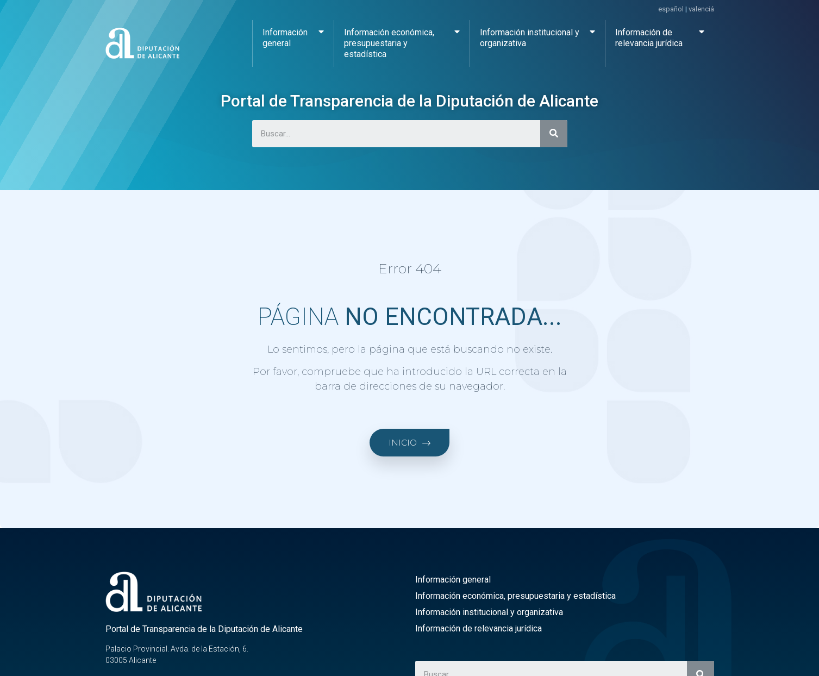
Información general (293, 35)
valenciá (701, 9)
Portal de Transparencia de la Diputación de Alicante (409, 100)
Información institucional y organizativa (538, 35)
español (671, 9)
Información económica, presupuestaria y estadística (402, 40)
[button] (409, 442)
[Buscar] (553, 133)
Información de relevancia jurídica (659, 35)
